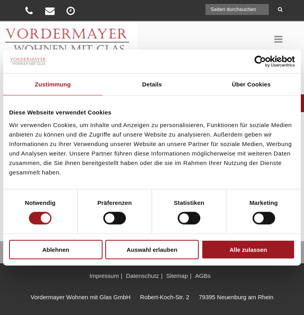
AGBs (203, 275)
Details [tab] (152, 84)
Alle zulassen (248, 249)
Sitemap (177, 275)
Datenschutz (142, 275)
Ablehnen (55, 249)
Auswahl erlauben (152, 249)
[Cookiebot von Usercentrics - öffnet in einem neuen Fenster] (260, 62)
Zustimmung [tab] (53, 84)
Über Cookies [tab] (251, 84)
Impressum (104, 275)
